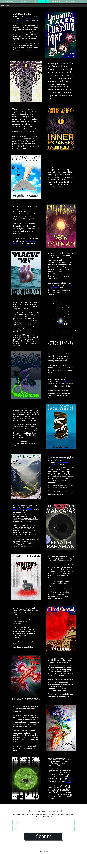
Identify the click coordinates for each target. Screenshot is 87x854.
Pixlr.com (62, 382)
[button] (9, 1)
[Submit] (43, 836)
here (69, 782)
